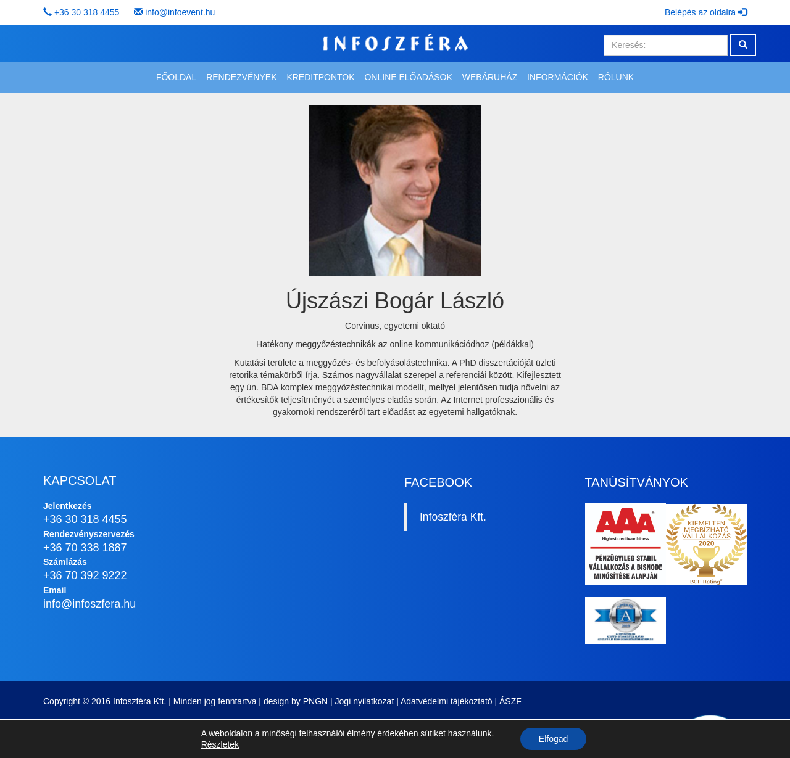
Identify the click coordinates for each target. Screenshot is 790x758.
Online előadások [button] (408, 77)
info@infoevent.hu (180, 12)
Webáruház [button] (489, 77)
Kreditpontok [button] (320, 77)
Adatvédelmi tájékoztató (447, 701)
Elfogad (553, 739)
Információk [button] (557, 77)
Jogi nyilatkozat (364, 701)
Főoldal (176, 77)
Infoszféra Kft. (453, 517)
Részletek (220, 744)
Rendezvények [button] (241, 77)
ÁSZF (510, 701)
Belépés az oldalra (706, 12)
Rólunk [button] (616, 77)
